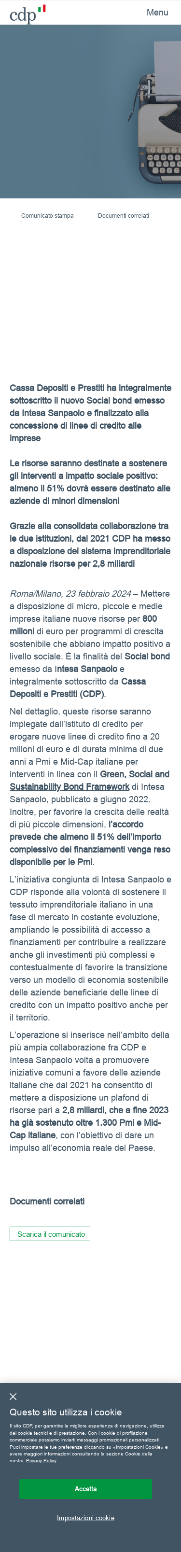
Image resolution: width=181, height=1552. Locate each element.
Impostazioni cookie (85, 1518)
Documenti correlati (123, 215)
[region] (90, 1467)
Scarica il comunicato (51, 1234)
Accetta (86, 1489)
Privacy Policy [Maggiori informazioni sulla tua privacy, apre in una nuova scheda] (41, 1460)
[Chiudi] (13, 1396)
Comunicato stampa (47, 215)
